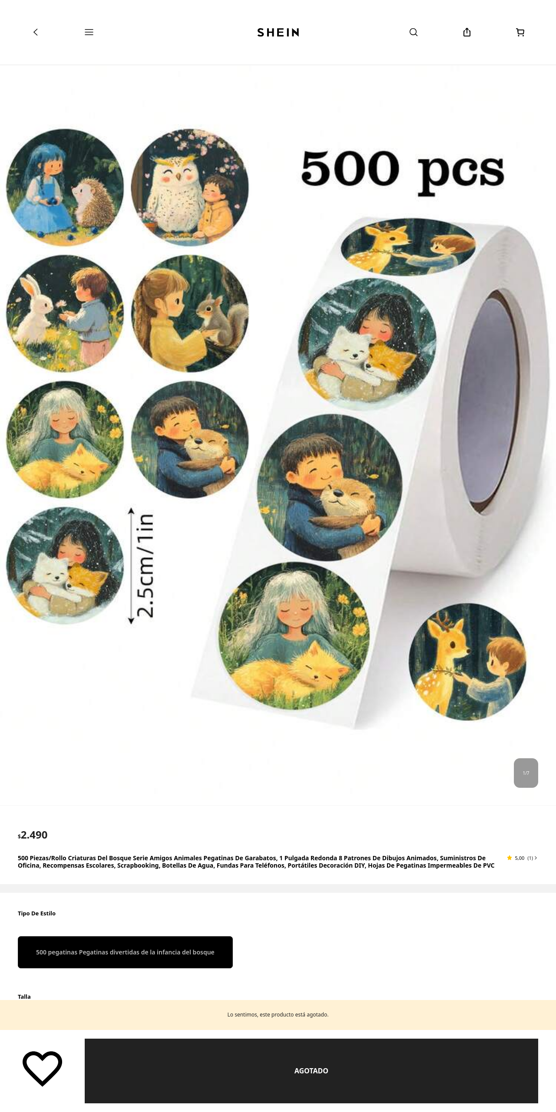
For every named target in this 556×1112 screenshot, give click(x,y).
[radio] (125, 952)
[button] (522, 858)
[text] (33, 834)
